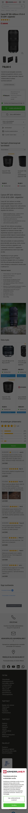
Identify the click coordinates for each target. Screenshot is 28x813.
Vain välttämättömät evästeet (14, 799)
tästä (7, 794)
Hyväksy (14, 805)
